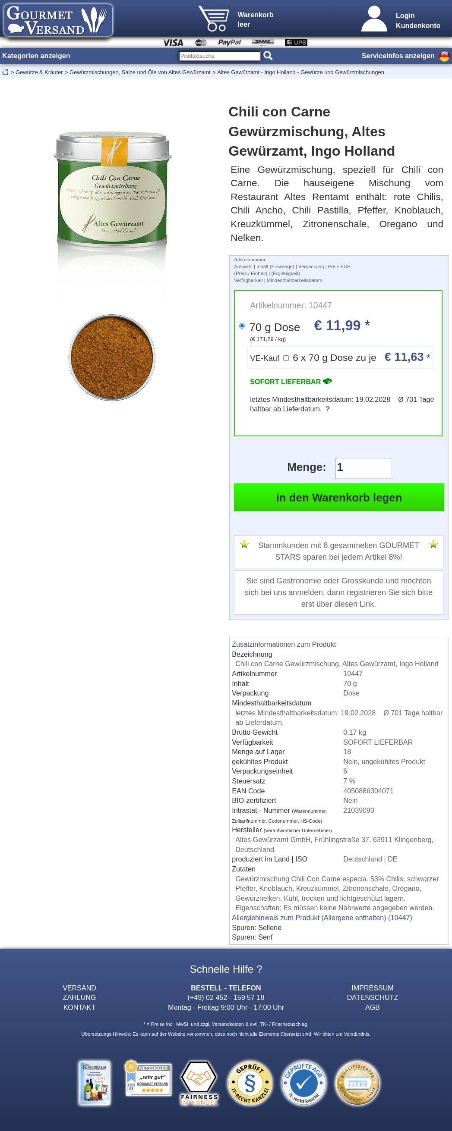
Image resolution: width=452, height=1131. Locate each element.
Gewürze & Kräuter (39, 72)
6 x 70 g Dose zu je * (340, 356)
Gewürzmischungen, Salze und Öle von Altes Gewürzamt (140, 72)
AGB (372, 1007)
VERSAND (79, 988)
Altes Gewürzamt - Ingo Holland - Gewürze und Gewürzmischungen (300, 72)
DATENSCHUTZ (372, 997)
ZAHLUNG (79, 997)
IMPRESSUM (372, 988)
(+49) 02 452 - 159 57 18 (226, 997)
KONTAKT (79, 1007)
